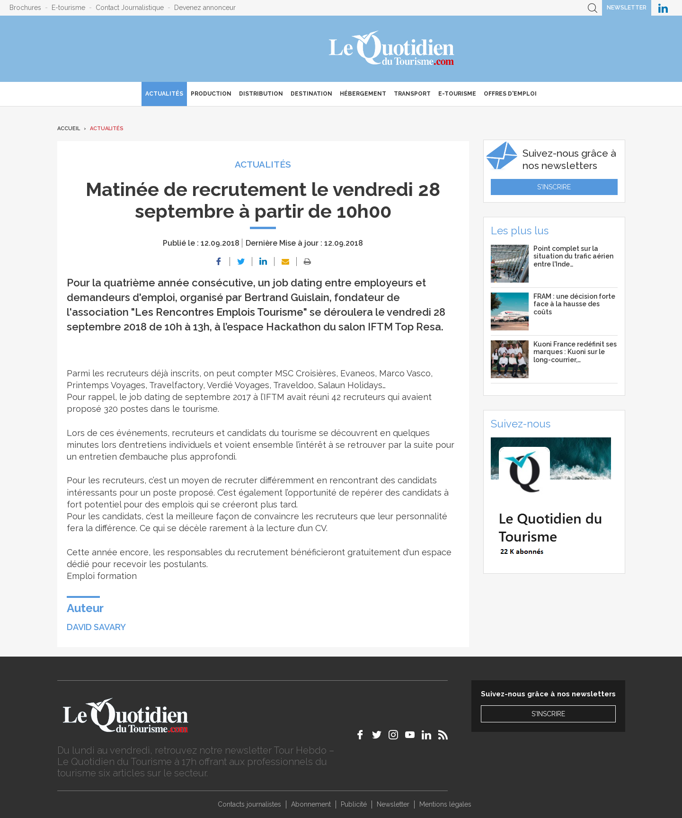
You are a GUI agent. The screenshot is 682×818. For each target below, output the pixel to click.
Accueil (68, 128)
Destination (311, 93)
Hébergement (363, 93)
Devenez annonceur (205, 7)
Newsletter (627, 7)
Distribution (261, 93)
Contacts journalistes (249, 804)
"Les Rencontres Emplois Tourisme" (219, 312)
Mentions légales (445, 804)
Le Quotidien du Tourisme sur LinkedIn (663, 8)
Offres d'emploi (510, 93)
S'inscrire (554, 187)
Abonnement (311, 804)
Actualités (164, 93)
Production (211, 93)
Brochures (25, 7)
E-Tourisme (457, 93)
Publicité (354, 804)
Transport (412, 93)
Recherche (592, 8)
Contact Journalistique (130, 7)
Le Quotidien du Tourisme (392, 48)
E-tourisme (68, 7)
